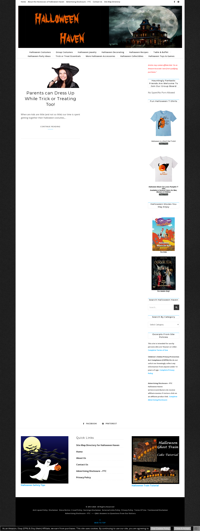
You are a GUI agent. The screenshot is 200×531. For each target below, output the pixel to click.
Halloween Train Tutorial (155, 461)
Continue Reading (50, 126)
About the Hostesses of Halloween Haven (46, 2)
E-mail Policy (76, 510)
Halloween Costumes (40, 52)
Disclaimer (53, 510)
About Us (81, 458)
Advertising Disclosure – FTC (78, 2)
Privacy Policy (83, 477)
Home (23, 2)
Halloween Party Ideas (39, 56)
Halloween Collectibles (131, 56)
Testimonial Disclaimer (157, 510)
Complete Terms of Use (158, 350)
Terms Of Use (140, 510)
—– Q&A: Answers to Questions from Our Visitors (113, 513)
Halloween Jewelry (87, 52)
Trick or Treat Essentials (68, 56)
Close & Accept (182, 528)
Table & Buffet (160, 52)
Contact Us (97, 2)
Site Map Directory (112, 2)
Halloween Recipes (139, 52)
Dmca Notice (64, 510)
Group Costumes (64, 52)
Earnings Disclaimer (92, 510)
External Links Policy (111, 510)
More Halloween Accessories (100, 56)
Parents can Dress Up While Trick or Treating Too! (50, 98)
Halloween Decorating (113, 52)
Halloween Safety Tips (44, 461)
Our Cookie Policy (160, 528)
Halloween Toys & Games (162, 56)
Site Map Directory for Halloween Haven (97, 445)
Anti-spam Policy (40, 510)
